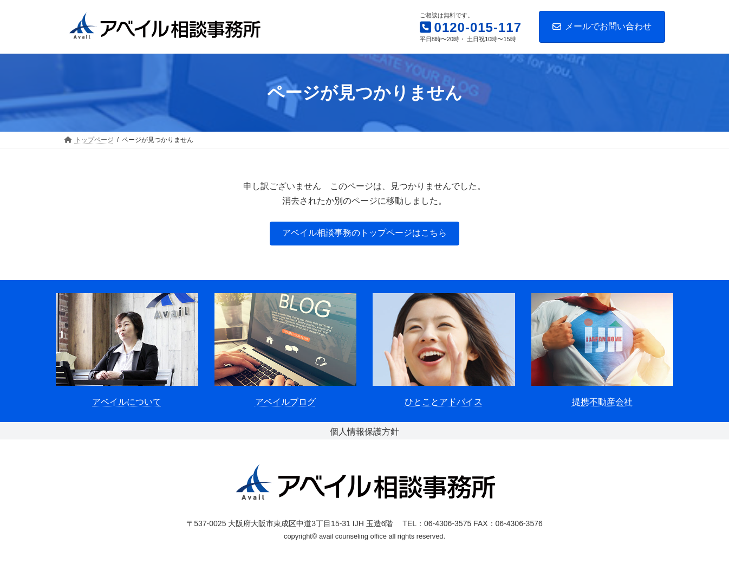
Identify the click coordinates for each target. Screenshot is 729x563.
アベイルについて (126, 401)
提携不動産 (593, 401)
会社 (624, 401)
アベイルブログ (285, 401)
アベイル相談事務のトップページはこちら (364, 232)
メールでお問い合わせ (602, 26)
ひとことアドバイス (444, 401)
